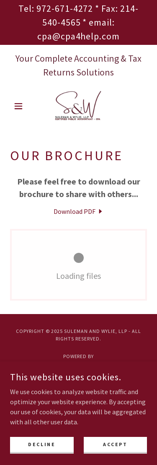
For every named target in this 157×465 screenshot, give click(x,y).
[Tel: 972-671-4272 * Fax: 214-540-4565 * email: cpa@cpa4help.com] (78, 22)
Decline (41, 444)
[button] (20, 106)
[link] (78, 106)
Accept (115, 444)
